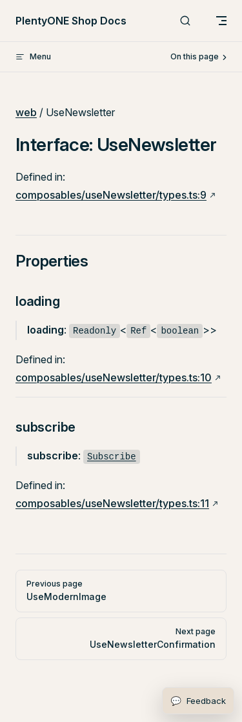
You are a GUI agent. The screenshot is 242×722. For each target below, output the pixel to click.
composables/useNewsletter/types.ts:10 (113, 377)
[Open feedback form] (198, 700)
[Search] (185, 21)
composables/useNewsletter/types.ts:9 (111, 194)
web (26, 112)
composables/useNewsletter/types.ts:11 (112, 503)
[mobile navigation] (221, 20)
